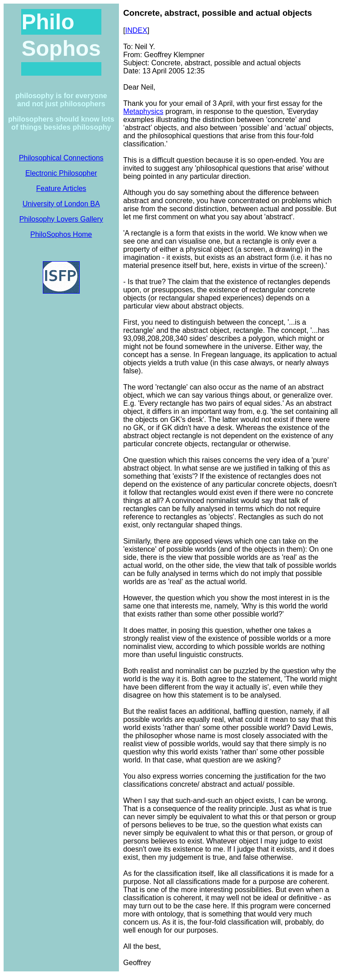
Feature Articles (61, 188)
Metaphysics (143, 111)
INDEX (136, 30)
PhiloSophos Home (61, 234)
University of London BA (61, 204)
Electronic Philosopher (61, 173)
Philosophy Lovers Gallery (61, 219)
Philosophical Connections (61, 158)
